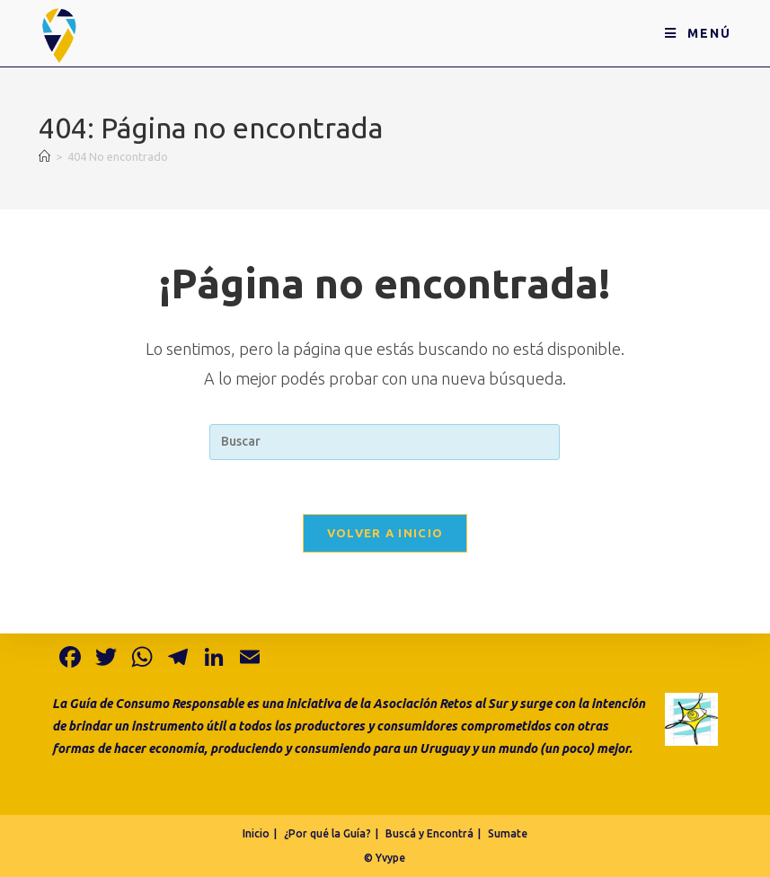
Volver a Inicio (385, 533)
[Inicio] (44, 156)
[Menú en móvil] (698, 33)
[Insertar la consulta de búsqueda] (384, 442)
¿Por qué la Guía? (327, 833)
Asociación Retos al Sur (440, 703)
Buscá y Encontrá (429, 833)
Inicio (256, 833)
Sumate (507, 833)
